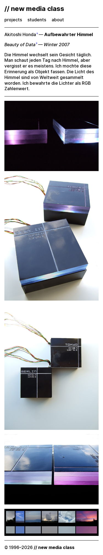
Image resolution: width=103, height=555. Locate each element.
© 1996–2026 (39, 547)
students (36, 19)
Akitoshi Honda (20, 34)
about (58, 19)
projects (13, 19)
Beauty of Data (19, 44)
